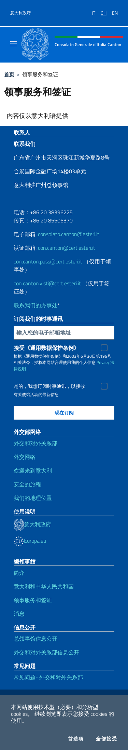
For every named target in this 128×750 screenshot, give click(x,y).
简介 (19, 573)
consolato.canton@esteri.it (68, 234)
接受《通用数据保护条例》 (46, 348)
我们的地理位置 (33, 498)
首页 (9, 74)
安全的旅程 (27, 484)
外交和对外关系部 (35, 443)
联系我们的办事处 (35, 305)
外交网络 (24, 457)
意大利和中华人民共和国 (44, 586)
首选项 (76, 738)
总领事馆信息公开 (35, 639)
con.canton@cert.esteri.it (66, 248)
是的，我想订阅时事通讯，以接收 (49, 386)
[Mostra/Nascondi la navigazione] (14, 44)
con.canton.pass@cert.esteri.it (48, 261)
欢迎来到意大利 (33, 470)
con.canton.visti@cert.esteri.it (47, 283)
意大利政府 (20, 13)
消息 (19, 614)
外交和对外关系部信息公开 (46, 652)
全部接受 (106, 738)
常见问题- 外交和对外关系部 (48, 677)
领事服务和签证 (33, 600)
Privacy (103, 362)
